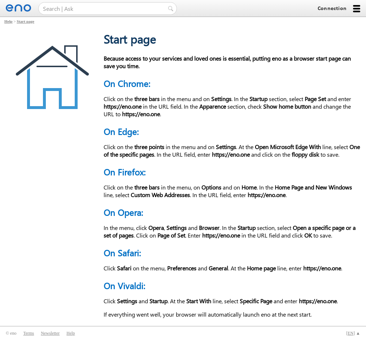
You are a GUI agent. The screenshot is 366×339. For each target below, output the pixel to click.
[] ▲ (353, 333)
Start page (25, 21)
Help (8, 21)
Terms (28, 333)
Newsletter (50, 333)
